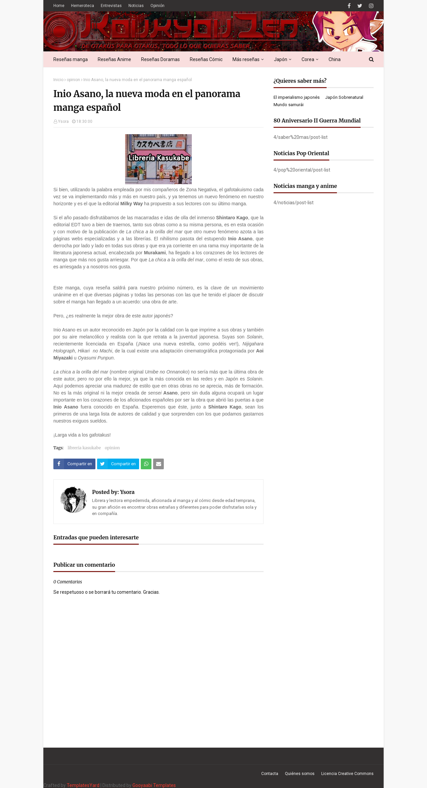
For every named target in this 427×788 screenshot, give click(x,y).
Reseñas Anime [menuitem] (114, 59)
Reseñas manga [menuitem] (70, 59)
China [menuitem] (335, 59)
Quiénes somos (300, 773)
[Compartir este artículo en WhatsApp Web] (146, 464)
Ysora (63, 121)
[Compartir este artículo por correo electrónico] (158, 464)
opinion (73, 79)
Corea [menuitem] (308, 59)
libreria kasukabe (84, 447)
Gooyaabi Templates (154, 785)
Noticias (136, 5)
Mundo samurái (289, 104)
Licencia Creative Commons (347, 773)
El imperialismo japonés (297, 97)
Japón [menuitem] (280, 59)
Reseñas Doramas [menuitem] (160, 59)
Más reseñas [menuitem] (246, 59)
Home (58, 5)
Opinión (157, 5)
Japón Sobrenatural (344, 97)
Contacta (269, 773)
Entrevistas (111, 5)
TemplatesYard (83, 785)
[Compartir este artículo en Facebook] (74, 464)
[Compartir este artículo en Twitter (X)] (118, 464)
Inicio (58, 79)
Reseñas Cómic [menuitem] (206, 59)
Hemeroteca (82, 5)
